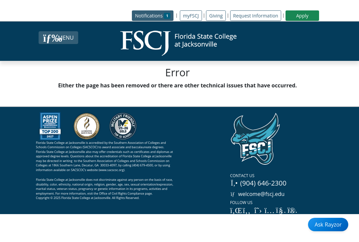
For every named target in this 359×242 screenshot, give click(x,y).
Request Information (255, 15)
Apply (302, 15)
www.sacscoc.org (112, 170)
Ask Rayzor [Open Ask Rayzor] (328, 224)
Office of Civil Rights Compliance (121, 193)
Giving (215, 15)
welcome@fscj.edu (257, 194)
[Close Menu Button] (58, 37)
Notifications (154, 15)
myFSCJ (191, 15)
